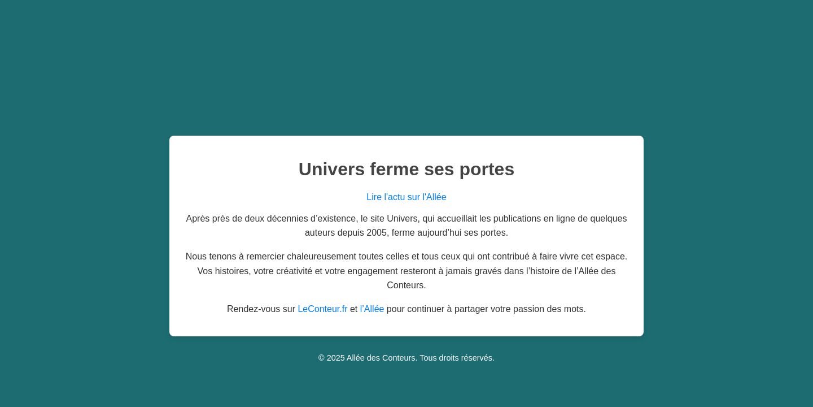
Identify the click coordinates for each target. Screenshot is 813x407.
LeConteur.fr (322, 309)
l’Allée (372, 309)
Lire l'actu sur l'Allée (406, 197)
